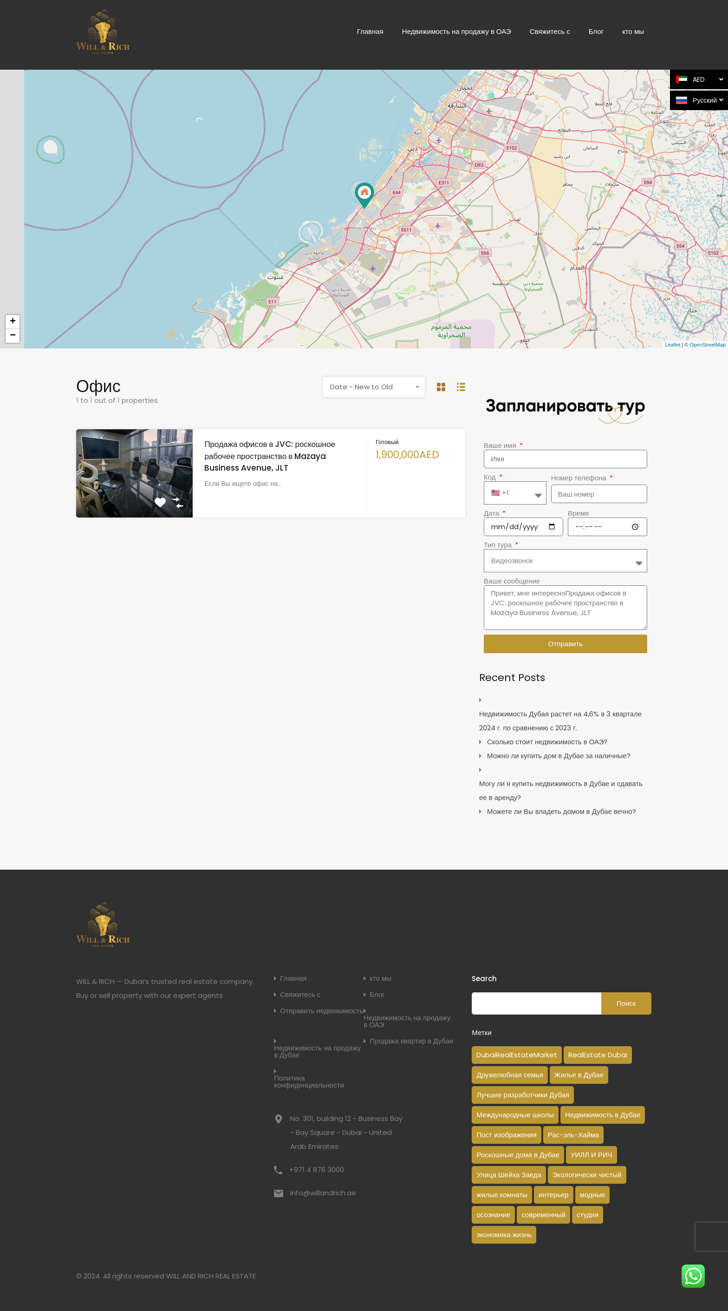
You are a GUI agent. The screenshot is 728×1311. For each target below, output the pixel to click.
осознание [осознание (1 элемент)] (493, 1214)
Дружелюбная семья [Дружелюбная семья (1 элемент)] (509, 1075)
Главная (370, 31)
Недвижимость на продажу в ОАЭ (456, 31)
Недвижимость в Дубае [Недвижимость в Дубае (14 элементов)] (602, 1115)
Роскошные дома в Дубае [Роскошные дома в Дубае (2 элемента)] (517, 1155)
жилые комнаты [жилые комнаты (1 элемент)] (501, 1195)
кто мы (633, 31)
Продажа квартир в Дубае (411, 1040)
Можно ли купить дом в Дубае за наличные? (558, 755)
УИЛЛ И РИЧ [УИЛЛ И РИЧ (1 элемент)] (591, 1155)
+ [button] (13, 322)
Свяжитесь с (550, 31)
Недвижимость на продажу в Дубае (317, 1051)
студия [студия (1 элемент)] (587, 1214)
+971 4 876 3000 (316, 1169)
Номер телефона (579, 478)
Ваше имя (501, 445)
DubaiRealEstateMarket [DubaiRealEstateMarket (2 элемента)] (516, 1055)
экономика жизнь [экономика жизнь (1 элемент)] (504, 1234)
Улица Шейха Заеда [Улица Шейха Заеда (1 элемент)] (508, 1175)
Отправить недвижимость (321, 1010)
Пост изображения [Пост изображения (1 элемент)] (506, 1135)
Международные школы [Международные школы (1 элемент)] (515, 1115)
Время (578, 513)
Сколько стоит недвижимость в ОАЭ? (547, 742)
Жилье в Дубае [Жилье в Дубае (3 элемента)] (579, 1075)
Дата (492, 513)
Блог (596, 31)
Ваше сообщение (512, 581)
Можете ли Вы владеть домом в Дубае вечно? (561, 811)
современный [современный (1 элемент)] (543, 1214)
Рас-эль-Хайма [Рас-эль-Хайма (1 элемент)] (573, 1135)
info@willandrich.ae (323, 1193)
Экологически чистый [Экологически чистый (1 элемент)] (587, 1175)
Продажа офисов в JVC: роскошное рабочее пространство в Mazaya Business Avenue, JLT (269, 456)
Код (491, 477)
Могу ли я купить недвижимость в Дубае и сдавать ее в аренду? (561, 790)
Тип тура (499, 545)
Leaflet (672, 344)
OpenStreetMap (707, 344)
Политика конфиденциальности (309, 1081)
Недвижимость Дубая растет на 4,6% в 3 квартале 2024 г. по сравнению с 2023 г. (560, 721)
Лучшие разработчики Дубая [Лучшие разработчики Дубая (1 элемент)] (522, 1095)
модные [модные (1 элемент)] (592, 1195)
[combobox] (374, 387)
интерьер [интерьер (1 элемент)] (554, 1195)
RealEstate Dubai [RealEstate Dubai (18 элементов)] (597, 1055)
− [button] (13, 336)
